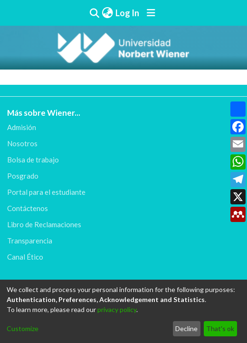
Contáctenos (27, 208)
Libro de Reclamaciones (44, 224)
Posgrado (22, 176)
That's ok (220, 328)
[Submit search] (95, 13)
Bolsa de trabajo (33, 159)
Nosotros (22, 143)
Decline (186, 328)
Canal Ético (25, 256)
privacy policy (116, 309)
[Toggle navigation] (151, 13)
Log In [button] (127, 13)
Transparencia (29, 240)
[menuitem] (107, 13)
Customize (22, 328)
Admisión (21, 127)
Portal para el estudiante (46, 192)
